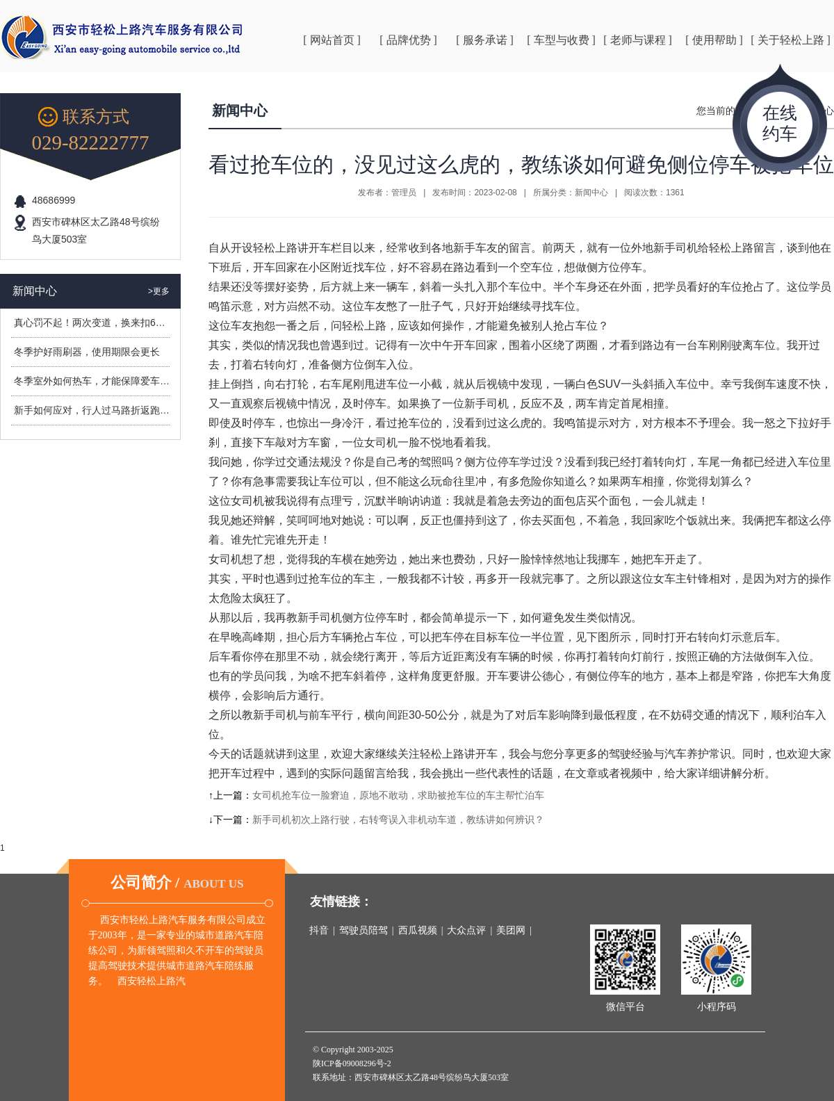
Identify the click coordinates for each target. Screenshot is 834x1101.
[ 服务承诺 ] (485, 40)
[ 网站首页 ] (332, 40)
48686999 (53, 200)
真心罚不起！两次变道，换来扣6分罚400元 (107, 322)
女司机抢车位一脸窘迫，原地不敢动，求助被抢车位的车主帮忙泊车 (398, 795)
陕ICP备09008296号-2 (352, 1063)
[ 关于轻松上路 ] (791, 40)
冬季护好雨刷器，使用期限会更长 (87, 351)
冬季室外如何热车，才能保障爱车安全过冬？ (111, 380)
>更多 (159, 291)
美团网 (510, 930)
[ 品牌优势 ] (408, 40)
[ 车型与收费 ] (561, 40)
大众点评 (466, 930)
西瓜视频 (417, 930)
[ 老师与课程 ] (637, 40)
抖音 (319, 930)
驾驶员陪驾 (363, 930)
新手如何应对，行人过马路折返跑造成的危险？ (116, 410)
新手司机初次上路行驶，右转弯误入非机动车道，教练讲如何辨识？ (398, 819)
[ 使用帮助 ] (714, 40)
